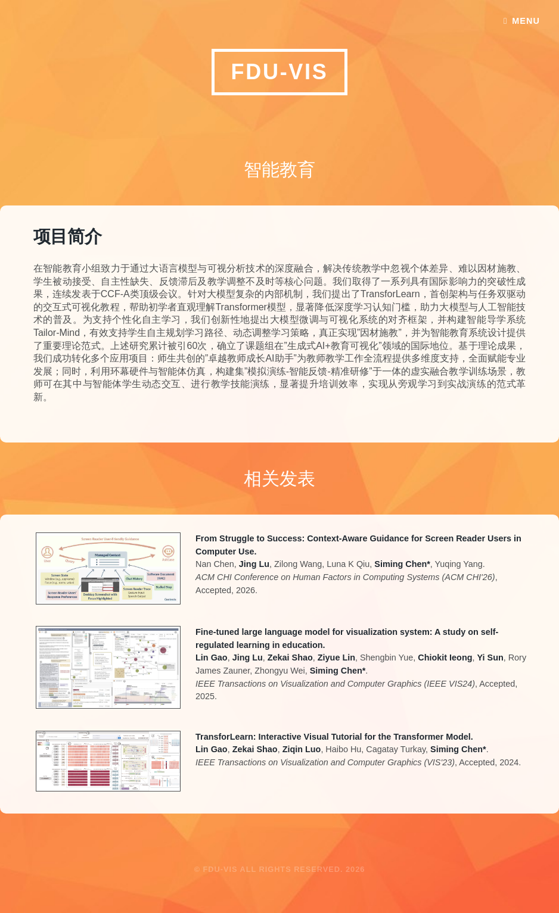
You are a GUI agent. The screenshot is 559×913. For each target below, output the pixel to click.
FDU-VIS (279, 72)
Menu (526, 21)
